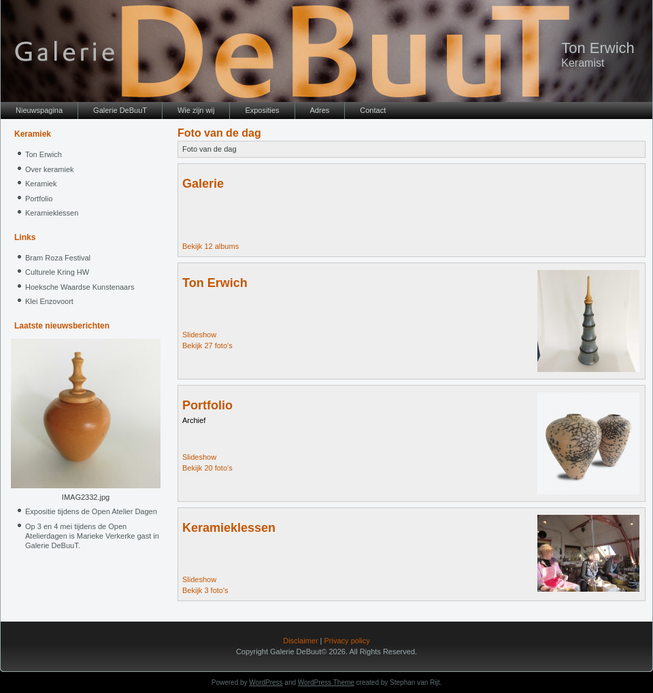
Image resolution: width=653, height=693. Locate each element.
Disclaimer (300, 641)
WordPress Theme (326, 682)
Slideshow (199, 335)
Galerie (203, 183)
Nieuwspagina (39, 110)
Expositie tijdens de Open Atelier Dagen (91, 511)
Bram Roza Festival (57, 258)
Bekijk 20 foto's (207, 468)
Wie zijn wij (196, 110)
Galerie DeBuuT (120, 110)
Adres (320, 110)
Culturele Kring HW (57, 272)
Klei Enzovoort (49, 301)
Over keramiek (49, 169)
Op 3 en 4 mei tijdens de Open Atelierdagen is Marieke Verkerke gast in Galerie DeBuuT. (92, 536)
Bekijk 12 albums (210, 246)
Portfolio (38, 199)
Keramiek (40, 184)
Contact (373, 110)
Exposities (262, 110)
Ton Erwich (598, 47)
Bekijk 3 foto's (205, 590)
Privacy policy (347, 641)
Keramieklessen (51, 213)
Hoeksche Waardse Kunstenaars (79, 287)
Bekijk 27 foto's (207, 345)
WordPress (265, 682)
